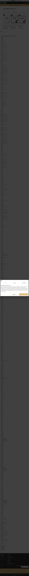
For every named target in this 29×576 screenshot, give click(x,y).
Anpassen (14, 294)
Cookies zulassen (23, 294)
